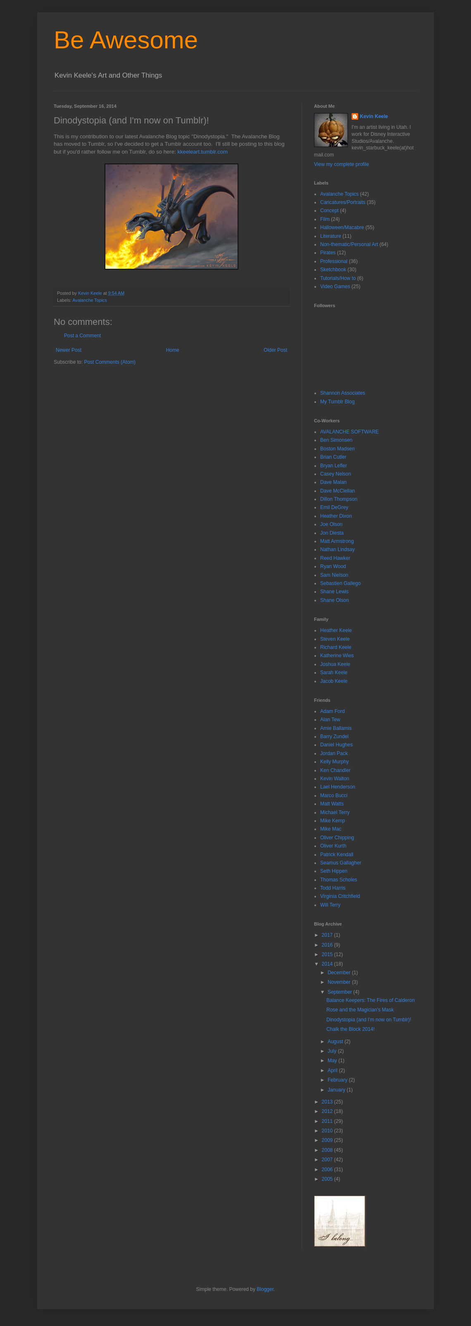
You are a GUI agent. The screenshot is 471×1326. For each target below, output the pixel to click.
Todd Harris (332, 888)
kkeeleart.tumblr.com (202, 152)
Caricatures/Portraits (342, 202)
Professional (333, 261)
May (333, 1060)
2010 (328, 1131)
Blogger (265, 1289)
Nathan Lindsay (337, 549)
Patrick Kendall (336, 854)
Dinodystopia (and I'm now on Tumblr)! (368, 1020)
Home (172, 350)
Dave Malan (333, 482)
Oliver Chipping (337, 838)
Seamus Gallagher (340, 863)
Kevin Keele (374, 116)
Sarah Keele (333, 672)
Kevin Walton (334, 778)
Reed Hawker (335, 558)
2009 (328, 1140)
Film (325, 219)
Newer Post (68, 350)
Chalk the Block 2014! (350, 1029)
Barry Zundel (334, 736)
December (340, 973)
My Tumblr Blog (337, 402)
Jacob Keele (333, 681)
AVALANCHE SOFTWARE (349, 432)
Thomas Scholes (338, 880)
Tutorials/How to (338, 278)
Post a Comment (82, 336)
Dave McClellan (337, 491)
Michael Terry (335, 812)
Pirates (327, 253)
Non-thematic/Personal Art (349, 244)
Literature (330, 236)
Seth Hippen (333, 871)
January (337, 1090)
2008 (328, 1150)
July (333, 1051)
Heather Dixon (336, 516)
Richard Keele (335, 647)
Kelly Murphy (334, 762)
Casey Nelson (335, 474)
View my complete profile (341, 164)
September (340, 992)
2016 (328, 945)
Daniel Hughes (336, 745)
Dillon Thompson (338, 499)
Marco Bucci (333, 795)
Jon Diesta (332, 533)
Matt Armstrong (337, 541)
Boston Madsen (337, 449)
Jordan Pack (334, 753)
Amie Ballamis (336, 728)
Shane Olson (334, 600)
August (336, 1041)
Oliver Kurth (333, 846)
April (333, 1070)
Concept (329, 210)
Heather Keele (336, 630)
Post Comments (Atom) (110, 362)
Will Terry (330, 905)
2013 (328, 1102)
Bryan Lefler (333, 466)
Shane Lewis (334, 591)
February (338, 1080)
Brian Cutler (333, 457)
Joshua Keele (335, 664)
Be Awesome (126, 40)
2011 (328, 1121)
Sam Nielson (334, 575)
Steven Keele (335, 639)
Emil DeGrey (334, 507)
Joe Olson (331, 524)
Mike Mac (330, 829)
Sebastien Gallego (340, 583)
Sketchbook (333, 269)
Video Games (335, 286)
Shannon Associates (342, 393)
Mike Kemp (332, 821)
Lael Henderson (337, 787)
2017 (328, 935)
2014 (328, 964)
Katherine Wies (337, 655)
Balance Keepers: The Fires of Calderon (370, 1000)
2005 (328, 1179)
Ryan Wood (333, 566)
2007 (328, 1160)
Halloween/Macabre (342, 227)
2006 (328, 1169)
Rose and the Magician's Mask (360, 1010)
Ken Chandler (335, 770)
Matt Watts (332, 804)
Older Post (275, 350)
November (340, 982)
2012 (328, 1111)
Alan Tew (330, 719)
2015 (328, 954)
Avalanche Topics (89, 300)
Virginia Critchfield (340, 896)
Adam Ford (332, 711)
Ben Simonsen (336, 440)
